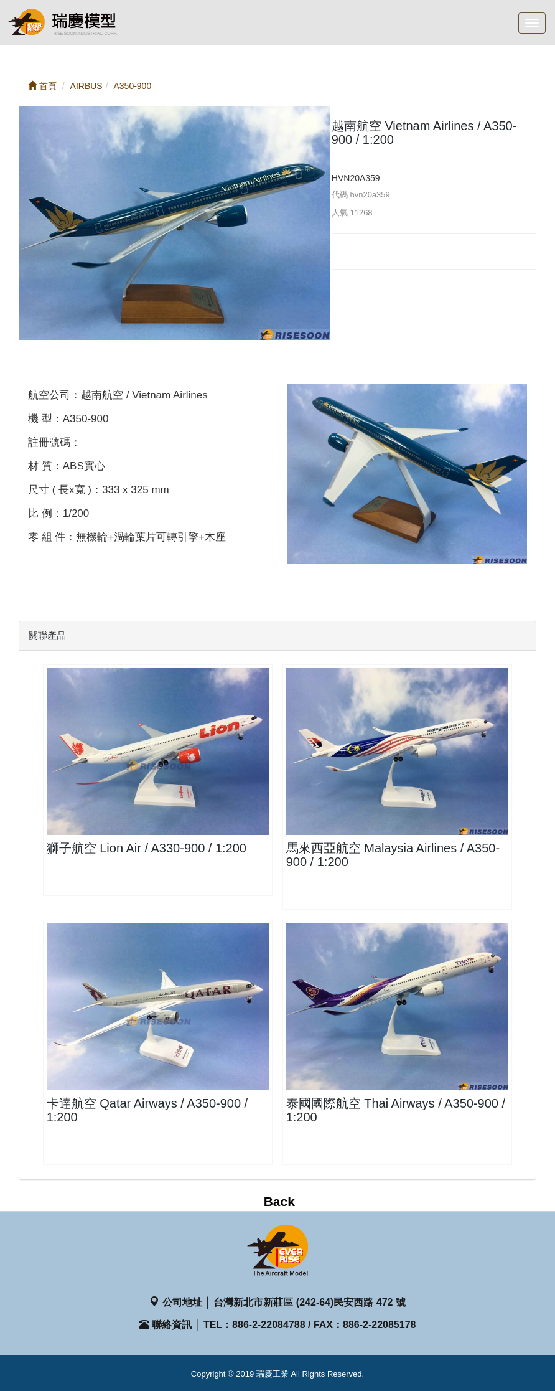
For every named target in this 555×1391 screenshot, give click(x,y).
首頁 (42, 86)
